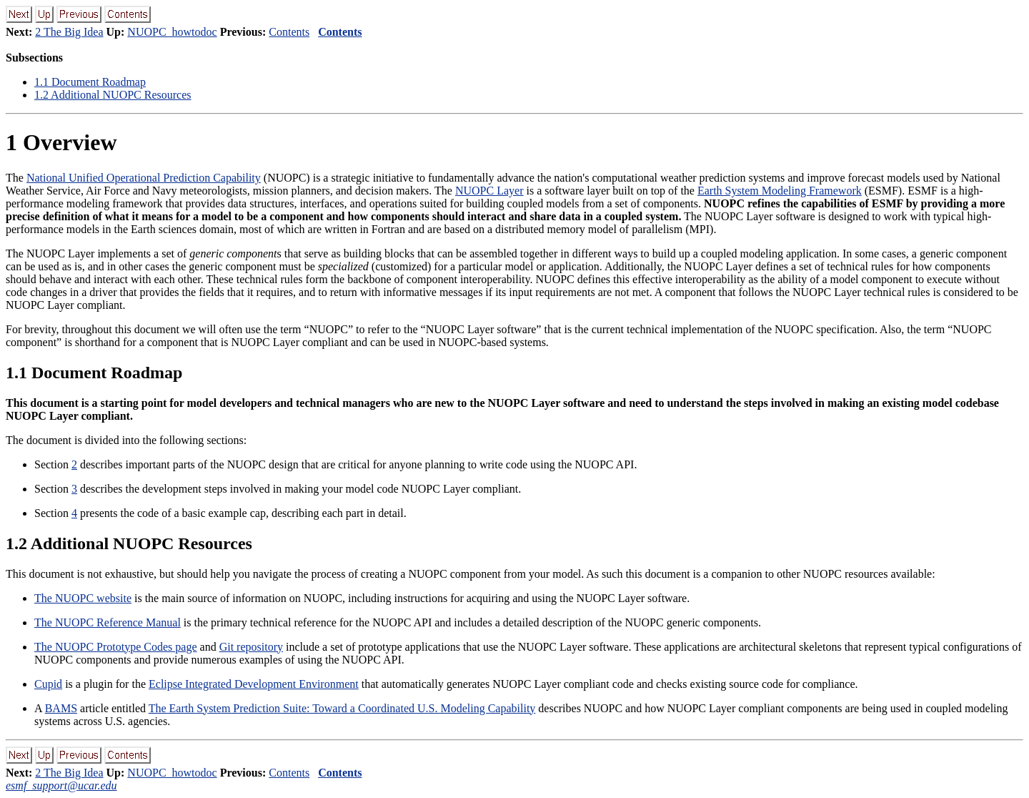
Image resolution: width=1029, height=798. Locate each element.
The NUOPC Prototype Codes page (115, 647)
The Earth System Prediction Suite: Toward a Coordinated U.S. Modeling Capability (342, 708)
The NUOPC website (82, 598)
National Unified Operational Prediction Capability (143, 178)
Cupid (48, 684)
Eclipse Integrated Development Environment (254, 684)
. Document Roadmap (90, 82)
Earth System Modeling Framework (779, 190)
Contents (289, 32)
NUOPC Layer (489, 190)
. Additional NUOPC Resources (113, 95)
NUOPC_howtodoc (172, 32)
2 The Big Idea (69, 32)
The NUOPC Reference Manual (107, 622)
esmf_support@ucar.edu (61, 785)
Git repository (251, 647)
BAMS (61, 708)
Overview (61, 142)
